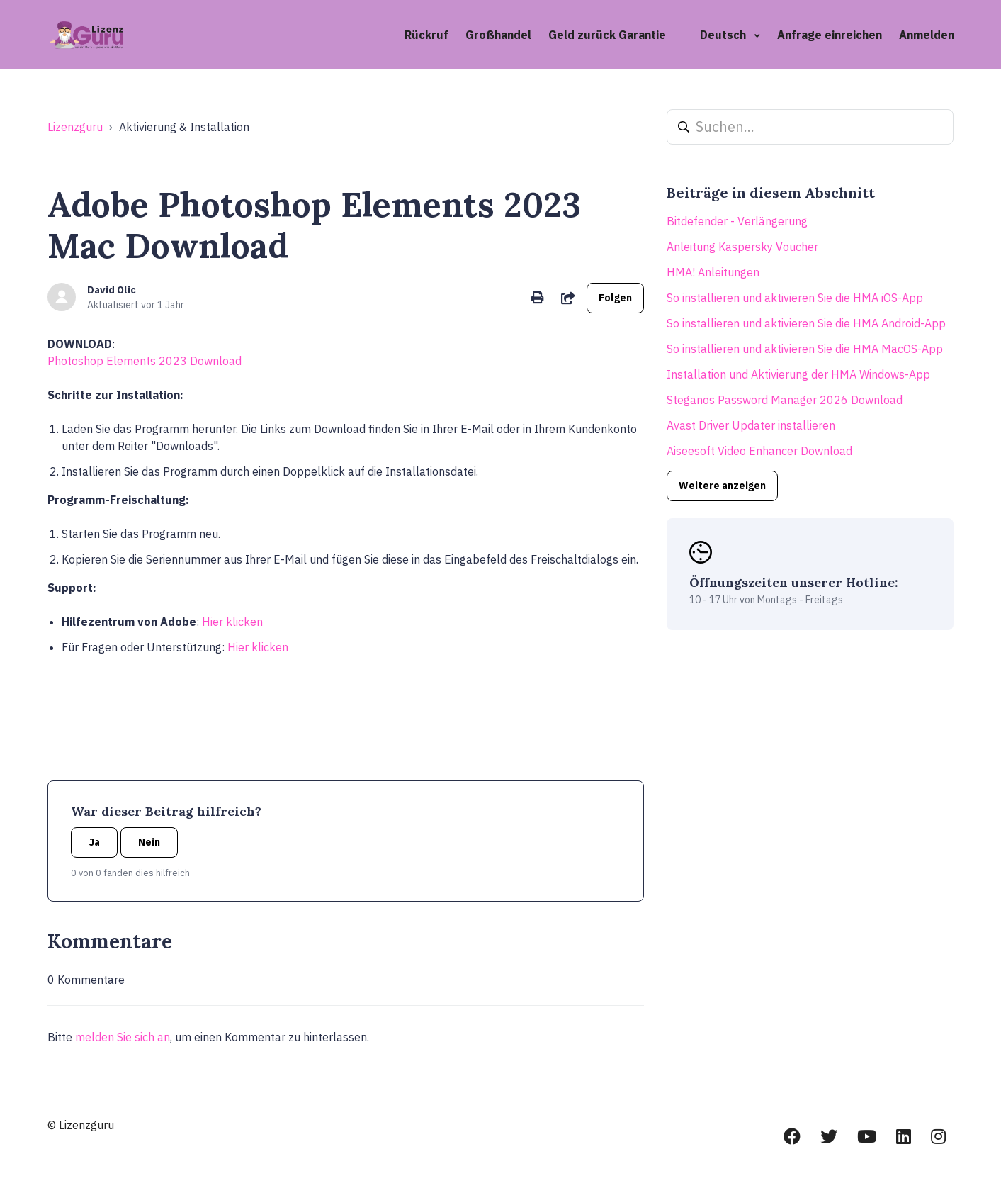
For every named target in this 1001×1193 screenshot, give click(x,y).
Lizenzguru (75, 127)
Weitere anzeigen (722, 485)
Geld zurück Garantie (607, 35)
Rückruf (426, 35)
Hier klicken (232, 622)
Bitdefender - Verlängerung (737, 221)
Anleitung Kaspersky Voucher (742, 247)
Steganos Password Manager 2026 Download (785, 400)
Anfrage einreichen (829, 35)
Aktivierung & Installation (184, 127)
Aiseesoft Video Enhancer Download (759, 451)
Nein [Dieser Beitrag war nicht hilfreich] (149, 842)
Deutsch (724, 35)
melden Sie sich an (122, 1037)
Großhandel (498, 35)
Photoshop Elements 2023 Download (144, 361)
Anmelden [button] (926, 35)
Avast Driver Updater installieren (751, 425)
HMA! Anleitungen (713, 272)
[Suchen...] (810, 127)
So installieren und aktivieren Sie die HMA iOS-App (795, 298)
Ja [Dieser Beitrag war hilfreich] (94, 842)
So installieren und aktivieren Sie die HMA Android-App (806, 323)
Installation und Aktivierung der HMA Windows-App (798, 374)
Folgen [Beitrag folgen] (615, 297)
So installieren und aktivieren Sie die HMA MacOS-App (805, 349)
